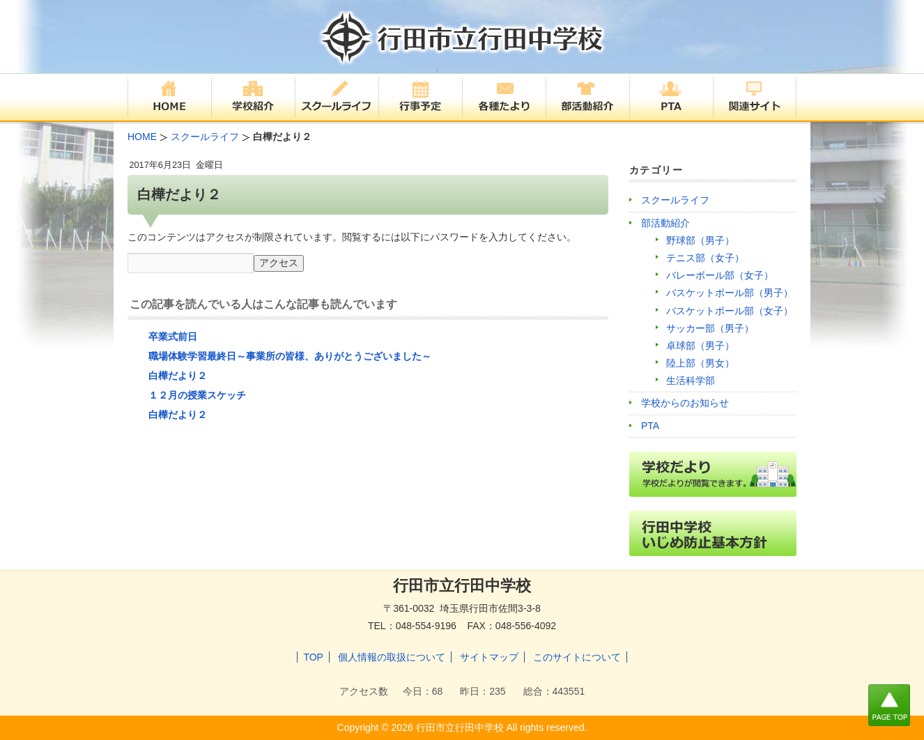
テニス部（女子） (705, 257)
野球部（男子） (700, 240)
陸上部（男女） (700, 363)
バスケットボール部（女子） (729, 310)
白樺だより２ (177, 375)
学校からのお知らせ (685, 402)
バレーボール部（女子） (719, 275)
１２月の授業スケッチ (197, 395)
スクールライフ (675, 200)
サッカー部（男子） (710, 328)
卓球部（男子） (700, 345)
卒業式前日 (172, 336)
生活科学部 (690, 380)
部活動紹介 (665, 223)
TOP (313, 657)
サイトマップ (489, 657)
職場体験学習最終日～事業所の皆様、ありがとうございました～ (289, 356)
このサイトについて (577, 657)
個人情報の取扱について (391, 657)
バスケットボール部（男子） (729, 292)
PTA (650, 425)
